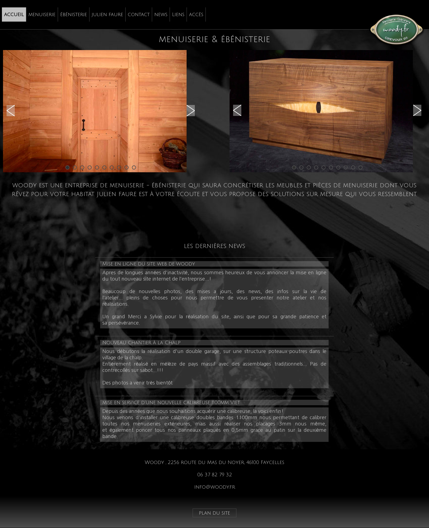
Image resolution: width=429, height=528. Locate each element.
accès (196, 14)
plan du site (214, 513)
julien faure (107, 14)
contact (139, 14)
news (160, 14)
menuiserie (42, 14)
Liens (178, 14)
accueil (14, 14)
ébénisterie (73, 14)
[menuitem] (14, 14)
